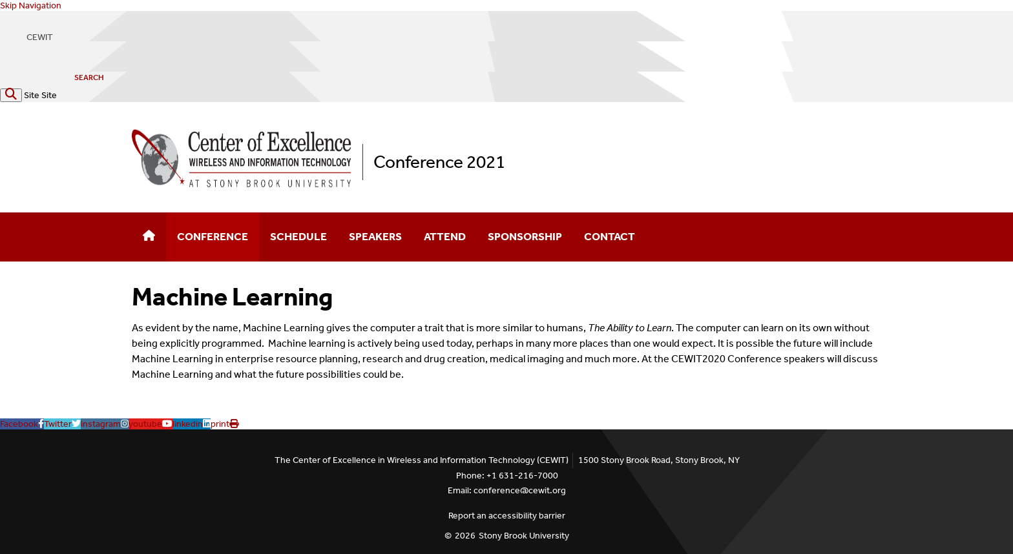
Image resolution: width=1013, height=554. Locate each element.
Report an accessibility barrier (506, 515)
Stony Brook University (524, 535)
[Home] (149, 237)
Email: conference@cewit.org (507, 490)
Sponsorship (525, 236)
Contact (609, 236)
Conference (212, 236)
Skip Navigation (30, 5)
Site (31, 95)
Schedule (298, 236)
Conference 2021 (439, 161)
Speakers (375, 236)
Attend (445, 236)
